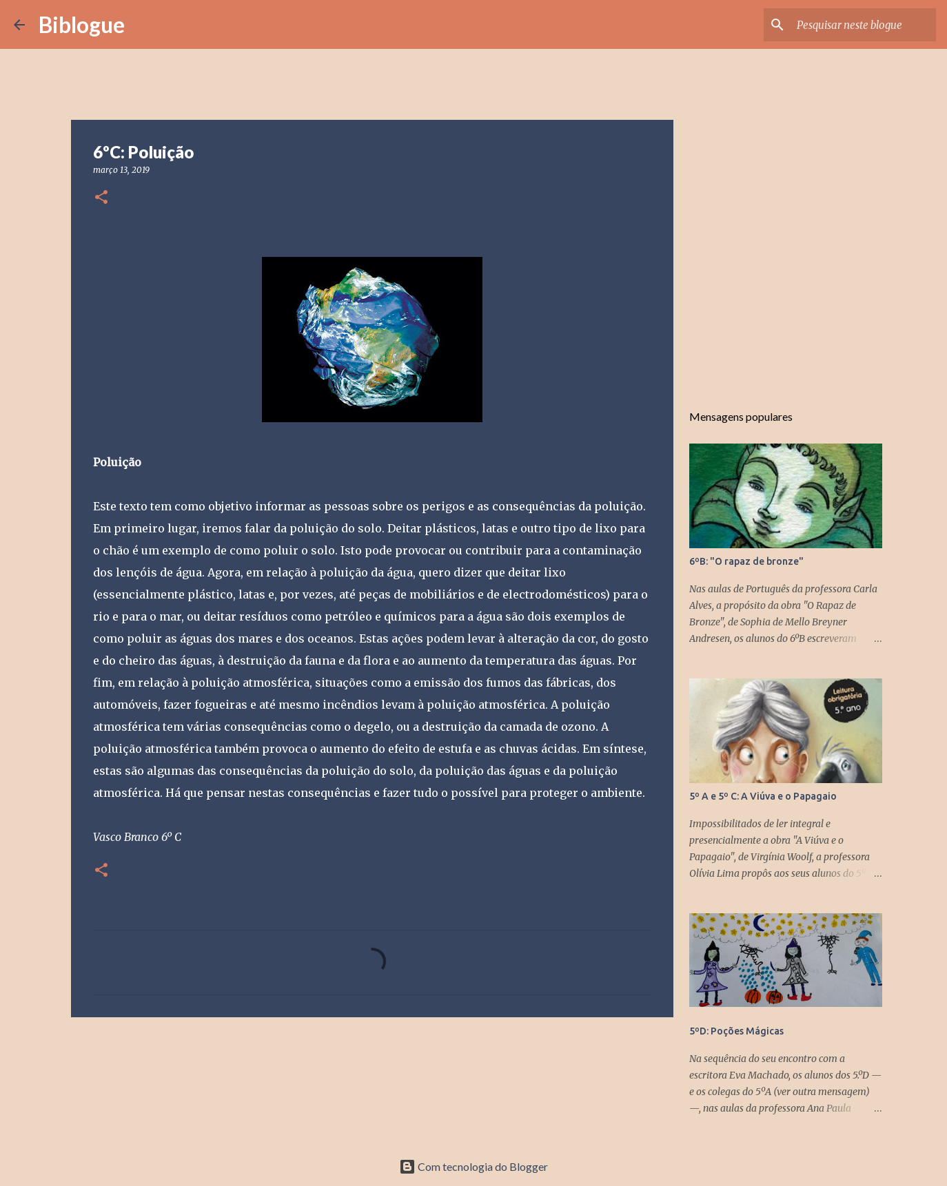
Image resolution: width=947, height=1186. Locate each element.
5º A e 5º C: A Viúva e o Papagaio (763, 796)
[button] (101, 198)
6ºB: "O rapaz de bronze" (746, 561)
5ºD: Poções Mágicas (736, 1031)
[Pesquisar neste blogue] (863, 24)
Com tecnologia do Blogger (473, 1166)
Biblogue (82, 24)
